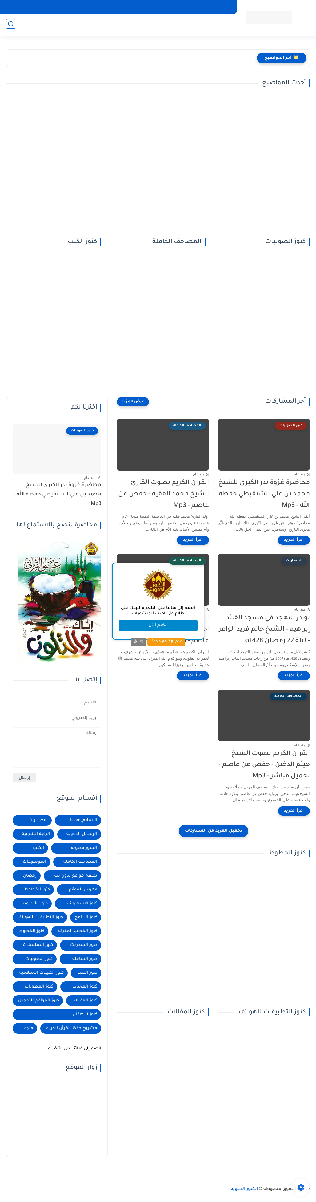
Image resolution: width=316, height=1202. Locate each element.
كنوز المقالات (84, 1000)
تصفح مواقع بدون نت (75, 876)
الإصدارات (131, 7)
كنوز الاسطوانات (80, 903)
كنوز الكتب (87, 973)
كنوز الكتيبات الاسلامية (41, 973)
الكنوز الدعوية (244, 1189)
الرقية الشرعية (36, 834)
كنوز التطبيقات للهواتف (208, 7)
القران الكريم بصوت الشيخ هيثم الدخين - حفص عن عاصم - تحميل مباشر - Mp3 (264, 765)
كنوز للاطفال (85, 1014)
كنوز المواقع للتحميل (38, 1000)
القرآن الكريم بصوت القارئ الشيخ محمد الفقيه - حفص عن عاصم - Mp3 (163, 494)
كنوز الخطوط (31, 931)
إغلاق (138, 641)
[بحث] (10, 25)
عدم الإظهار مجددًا (166, 641)
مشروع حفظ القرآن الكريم (71, 1028)
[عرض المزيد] (133, 401)
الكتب (38, 848)
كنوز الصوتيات (39, 959)
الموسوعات (34, 862)
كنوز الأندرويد (35, 903)
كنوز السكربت (83, 945)
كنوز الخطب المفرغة (77, 931)
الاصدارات (38, 820)
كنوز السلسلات (38, 945)
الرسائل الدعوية (81, 834)
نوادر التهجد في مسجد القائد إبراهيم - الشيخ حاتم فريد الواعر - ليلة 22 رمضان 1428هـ (264, 630)
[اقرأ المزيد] (294, 540)
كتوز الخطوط (37, 889)
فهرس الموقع (83, 889)
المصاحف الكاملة (164, 7)
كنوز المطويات (39, 986)
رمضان (30, 876)
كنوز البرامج (86, 917)
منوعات (25, 1028)
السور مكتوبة (84, 848)
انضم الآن (158, 625)
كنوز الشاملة (84, 959)
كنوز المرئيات (84, 986)
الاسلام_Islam (83, 820)
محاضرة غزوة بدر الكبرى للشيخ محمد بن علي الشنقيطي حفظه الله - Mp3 (264, 494)
